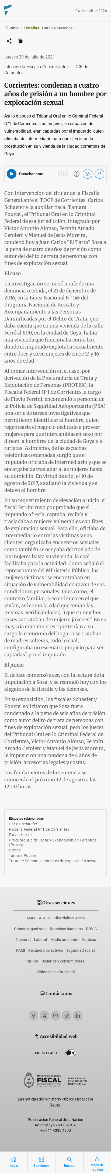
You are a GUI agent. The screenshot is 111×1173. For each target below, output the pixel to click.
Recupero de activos (45, 950)
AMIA (31, 918)
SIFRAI (32, 961)
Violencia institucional (55, 972)
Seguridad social (80, 950)
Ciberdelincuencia (69, 918)
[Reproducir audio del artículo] (11, 174)
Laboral (40, 939)
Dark (71, 1054)
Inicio (11, 28)
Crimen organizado (30, 929)
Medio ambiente (64, 939)
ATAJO (44, 918)
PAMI (20, 950)
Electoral (23, 939)
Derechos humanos (66, 929)
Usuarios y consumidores (62, 961)
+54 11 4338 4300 (55, 1130)
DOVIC (91, 929)
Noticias (89, 939)
